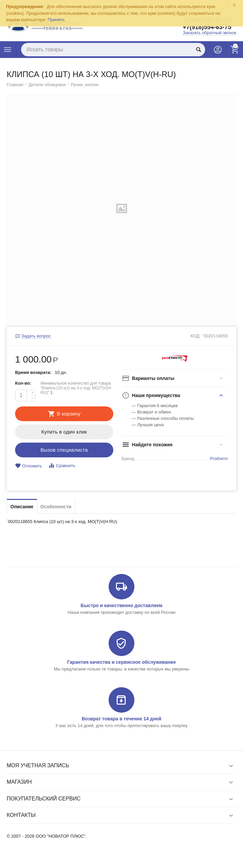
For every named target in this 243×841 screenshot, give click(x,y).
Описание (22, 506)
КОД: (196, 335)
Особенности (56, 506)
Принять (56, 19)
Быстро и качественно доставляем (122, 605)
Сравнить (61, 465)
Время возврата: (33, 372)
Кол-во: (23, 383)
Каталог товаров (7, 49)
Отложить (28, 466)
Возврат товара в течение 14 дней (122, 718)
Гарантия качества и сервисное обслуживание (121, 662)
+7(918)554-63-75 (207, 27)
